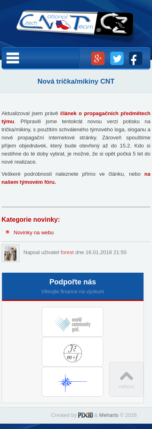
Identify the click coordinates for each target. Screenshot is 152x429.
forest (67, 252)
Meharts (108, 415)
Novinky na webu (34, 232)
